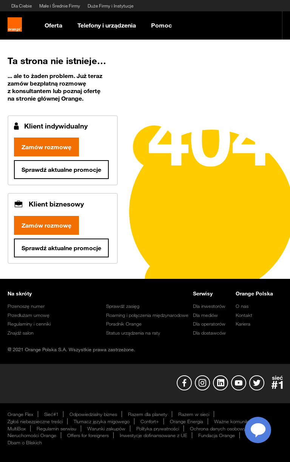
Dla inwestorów (209, 307)
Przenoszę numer (26, 307)
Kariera (243, 325)
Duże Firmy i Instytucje (110, 6)
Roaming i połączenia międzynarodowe (147, 317)
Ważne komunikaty (234, 423)
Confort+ (149, 423)
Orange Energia (186, 423)
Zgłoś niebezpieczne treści (35, 423)
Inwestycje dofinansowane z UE (153, 437)
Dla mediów (205, 317)
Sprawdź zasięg (122, 307)
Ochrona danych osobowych (220, 430)
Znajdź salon (21, 334)
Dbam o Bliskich (25, 444)
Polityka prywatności (157, 430)
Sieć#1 (51, 416)
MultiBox (17, 430)
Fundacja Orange (216, 437)
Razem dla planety (147, 416)
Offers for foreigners (88, 437)
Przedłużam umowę (28, 317)
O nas (242, 307)
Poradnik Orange (124, 325)
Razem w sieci (193, 416)
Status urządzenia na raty (133, 334)
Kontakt (244, 317)
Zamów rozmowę (46, 148)
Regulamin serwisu (56, 430)
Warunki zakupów (106, 430)
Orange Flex (20, 416)
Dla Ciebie (21, 6)
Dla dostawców (209, 334)
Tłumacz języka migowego (102, 423)
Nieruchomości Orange (32, 437)
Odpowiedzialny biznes (93, 416)
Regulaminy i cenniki (29, 325)
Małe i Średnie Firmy (59, 6)
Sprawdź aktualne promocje (61, 171)
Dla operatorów (209, 325)
